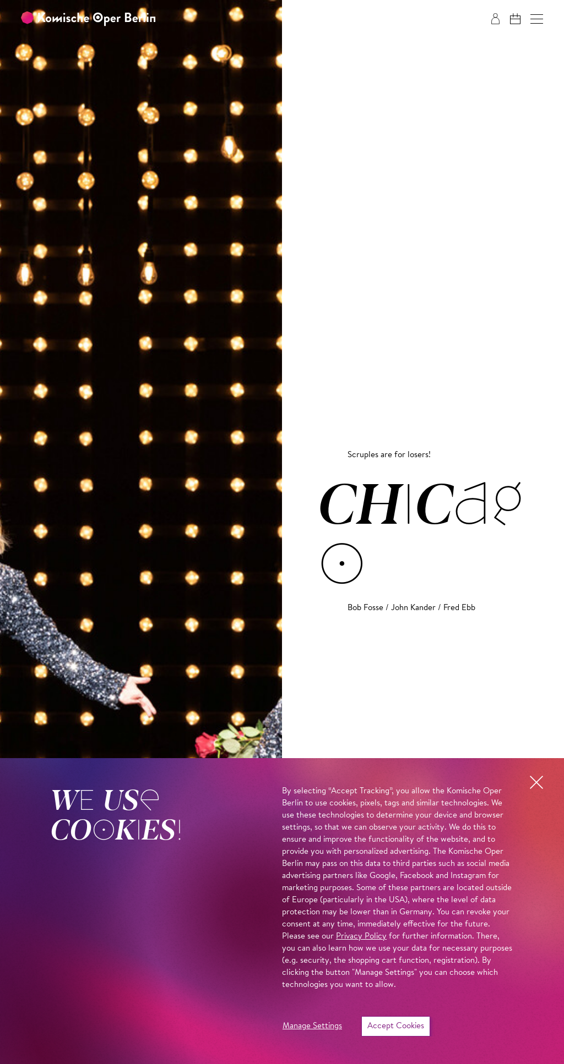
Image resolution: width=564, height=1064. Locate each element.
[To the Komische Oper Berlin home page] (88, 19)
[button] (536, 19)
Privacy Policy (361, 937)
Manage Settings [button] (312, 1026)
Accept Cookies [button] (395, 1026)
